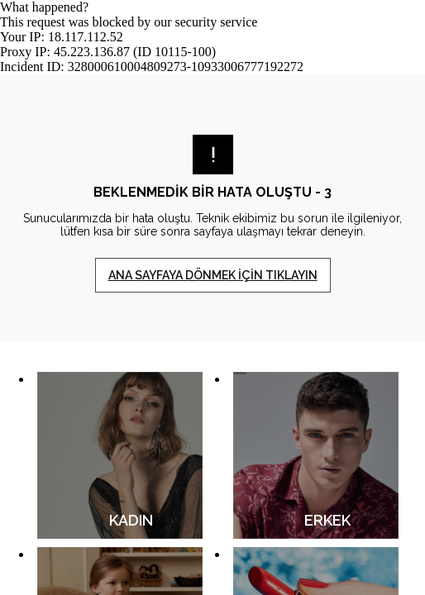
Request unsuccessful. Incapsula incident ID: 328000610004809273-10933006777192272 (212, 297)
